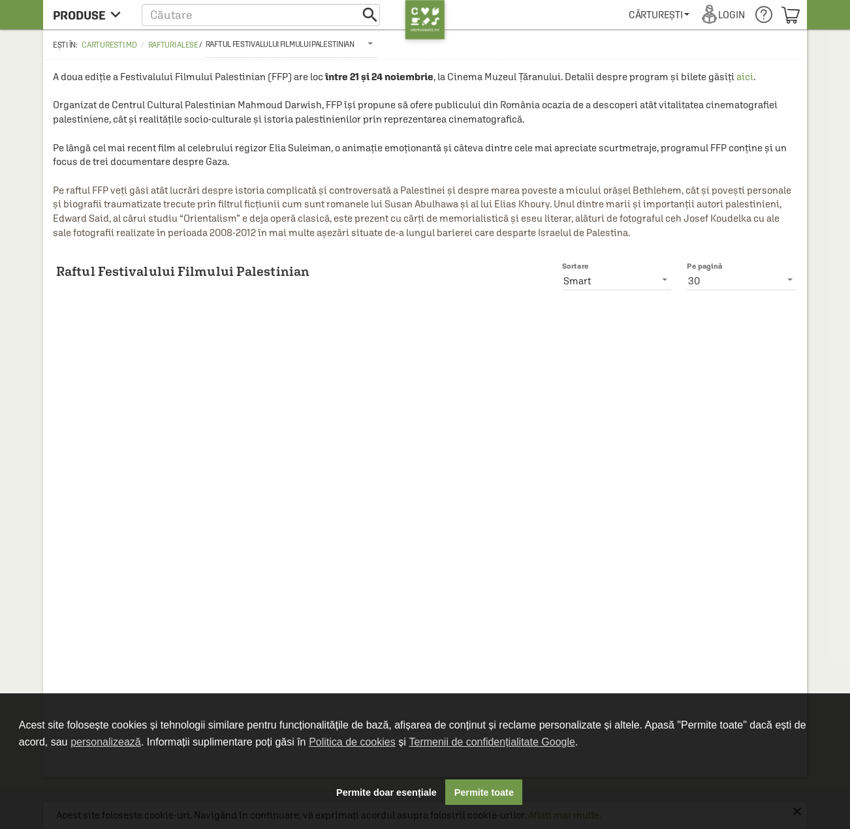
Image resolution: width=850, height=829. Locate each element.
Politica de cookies (352, 741)
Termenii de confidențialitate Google (492, 741)
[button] (261, 14)
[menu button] (90, 14)
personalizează (106, 741)
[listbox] (290, 43)
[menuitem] (659, 14)
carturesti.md (109, 45)
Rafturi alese (173, 45)
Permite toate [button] (484, 792)
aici (744, 76)
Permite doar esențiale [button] (386, 792)
